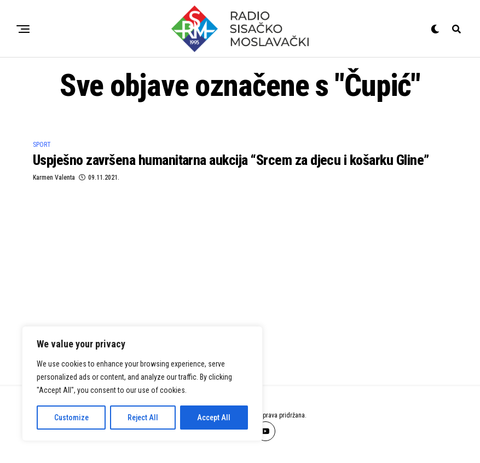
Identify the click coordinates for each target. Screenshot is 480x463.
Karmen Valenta (54, 177)
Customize (71, 417)
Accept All (213, 417)
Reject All (143, 417)
